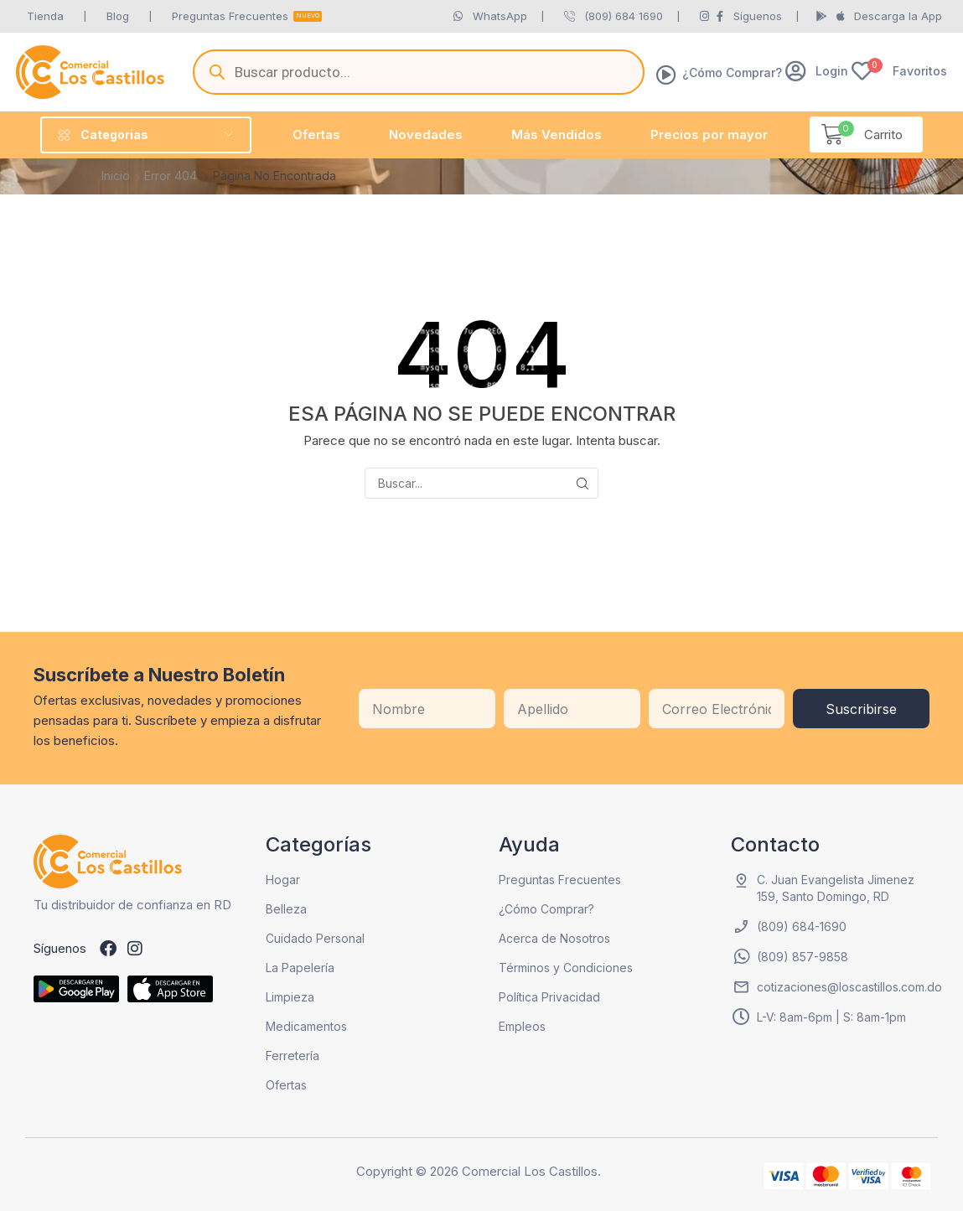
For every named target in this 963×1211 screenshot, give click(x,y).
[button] (816, 70)
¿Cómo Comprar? (732, 72)
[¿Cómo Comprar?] (666, 75)
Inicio (115, 175)
